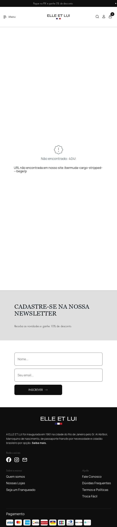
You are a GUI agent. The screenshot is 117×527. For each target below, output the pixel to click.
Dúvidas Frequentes (96, 483)
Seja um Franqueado (20, 489)
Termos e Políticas (95, 489)
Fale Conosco (92, 476)
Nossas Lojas (15, 483)
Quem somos (15, 476)
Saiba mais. (39, 443)
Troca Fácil (89, 496)
